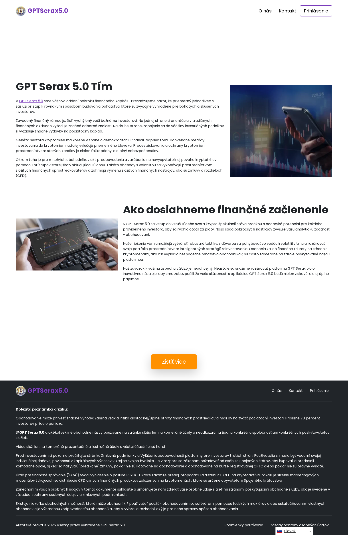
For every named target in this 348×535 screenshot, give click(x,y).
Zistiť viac (174, 361)
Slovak (286, 531)
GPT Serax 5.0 (31, 101)
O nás (265, 11)
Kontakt (287, 11)
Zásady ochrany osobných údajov (299, 525)
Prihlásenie (316, 11)
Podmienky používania (243, 525)
